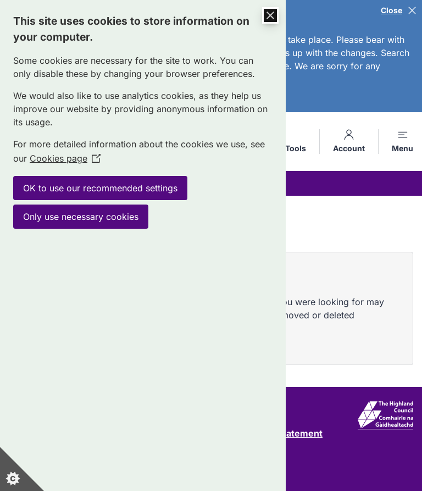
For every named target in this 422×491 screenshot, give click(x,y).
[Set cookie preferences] (22, 469)
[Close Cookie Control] (270, 15)
